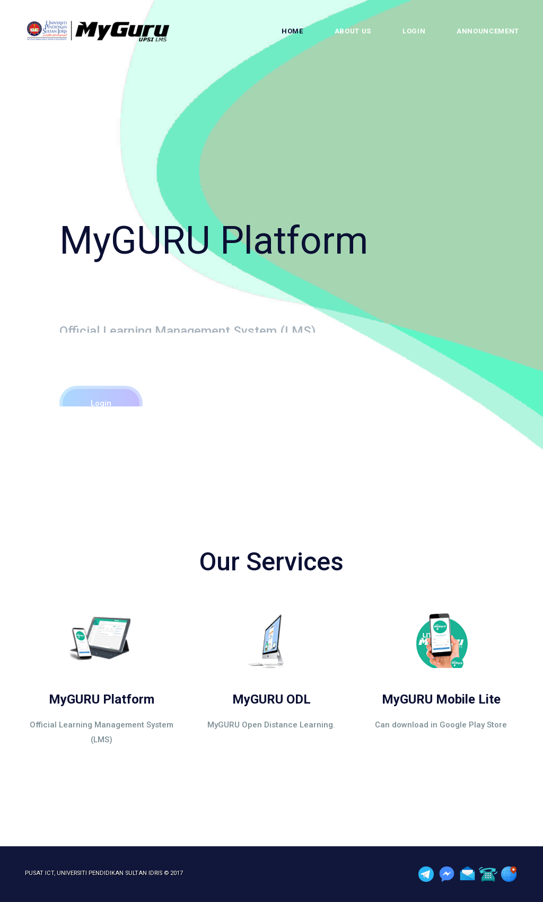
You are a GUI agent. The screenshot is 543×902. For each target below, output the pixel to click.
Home (292, 31)
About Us (353, 31)
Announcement (488, 31)
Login (413, 31)
